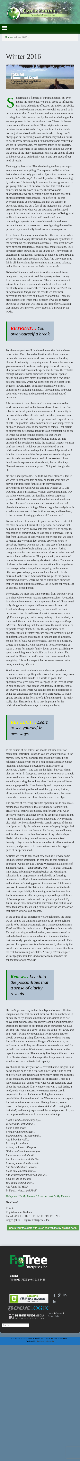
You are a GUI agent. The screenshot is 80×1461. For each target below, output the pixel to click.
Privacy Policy (54, 1316)
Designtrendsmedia (45, 1341)
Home (8, 37)
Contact (58, 1313)
